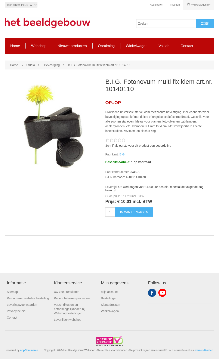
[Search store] (166, 23)
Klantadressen (110, 304)
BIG (122, 154)
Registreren (156, 4)
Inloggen (175, 4)
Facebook (152, 293)
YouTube (162, 293)
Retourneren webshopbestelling (28, 298)
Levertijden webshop (67, 319)
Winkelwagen (110, 311)
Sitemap (12, 292)
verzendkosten (204, 350)
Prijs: (110, 201)
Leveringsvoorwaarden (22, 304)
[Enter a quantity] (110, 212)
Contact (12, 317)
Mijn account (109, 292)
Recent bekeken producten (72, 298)
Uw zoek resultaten (66, 292)
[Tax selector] (21, 4)
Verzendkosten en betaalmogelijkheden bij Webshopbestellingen (69, 309)
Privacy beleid (16, 311)
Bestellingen (109, 298)
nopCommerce (29, 350)
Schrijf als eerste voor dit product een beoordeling (138, 145)
